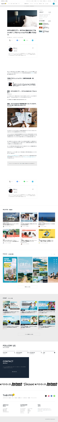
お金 (39, 239)
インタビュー (44, 30)
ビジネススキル (22, 409)
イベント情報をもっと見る (29, 334)
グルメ (29, 411)
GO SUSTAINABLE (23, 408)
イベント (18, 3)
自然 (43, 3)
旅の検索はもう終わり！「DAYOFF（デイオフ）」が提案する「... (46, 28)
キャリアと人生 (36, 3)
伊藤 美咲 (27, 226)
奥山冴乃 (45, 226)
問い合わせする (14, 371)
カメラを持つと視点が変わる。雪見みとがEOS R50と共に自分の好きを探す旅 (29, 224)
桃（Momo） (15, 48)
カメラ (22, 222)
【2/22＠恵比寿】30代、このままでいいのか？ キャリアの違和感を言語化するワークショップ (11, 312)
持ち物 (29, 409)
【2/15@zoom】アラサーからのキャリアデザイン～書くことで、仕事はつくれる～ (46, 312)
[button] (54, 254)
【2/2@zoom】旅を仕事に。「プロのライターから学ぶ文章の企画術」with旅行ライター (29, 327)
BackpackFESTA (22, 410)
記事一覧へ (15, 192)
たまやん (10, 226)
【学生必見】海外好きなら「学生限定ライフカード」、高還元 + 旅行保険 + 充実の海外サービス (46, 241)
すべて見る (49, 20)
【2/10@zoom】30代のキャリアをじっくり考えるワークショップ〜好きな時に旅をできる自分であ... (11, 327)
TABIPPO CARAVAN (6, 222)
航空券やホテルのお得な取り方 (29, 163)
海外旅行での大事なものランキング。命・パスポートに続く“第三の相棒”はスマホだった (11, 224)
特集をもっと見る (27, 286)
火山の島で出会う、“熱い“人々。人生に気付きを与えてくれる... (46, 24)
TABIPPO (44, 22)
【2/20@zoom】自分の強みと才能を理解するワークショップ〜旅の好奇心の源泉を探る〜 (46, 327)
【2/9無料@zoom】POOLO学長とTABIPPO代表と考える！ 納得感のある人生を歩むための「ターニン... (29, 312)
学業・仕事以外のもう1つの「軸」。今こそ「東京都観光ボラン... (46, 32)
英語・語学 (40, 3)
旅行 (21, 163)
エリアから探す (44, 26)
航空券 (23, 163)
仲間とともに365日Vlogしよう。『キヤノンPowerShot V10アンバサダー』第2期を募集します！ (11, 241)
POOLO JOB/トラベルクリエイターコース (44, 14)
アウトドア (31, 3)
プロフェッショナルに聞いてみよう (13, 155)
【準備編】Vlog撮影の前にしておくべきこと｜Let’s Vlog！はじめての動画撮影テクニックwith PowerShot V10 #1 (29, 241)
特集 (16, 3)
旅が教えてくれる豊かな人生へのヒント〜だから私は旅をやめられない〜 (47, 224)
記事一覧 (14, 3)
